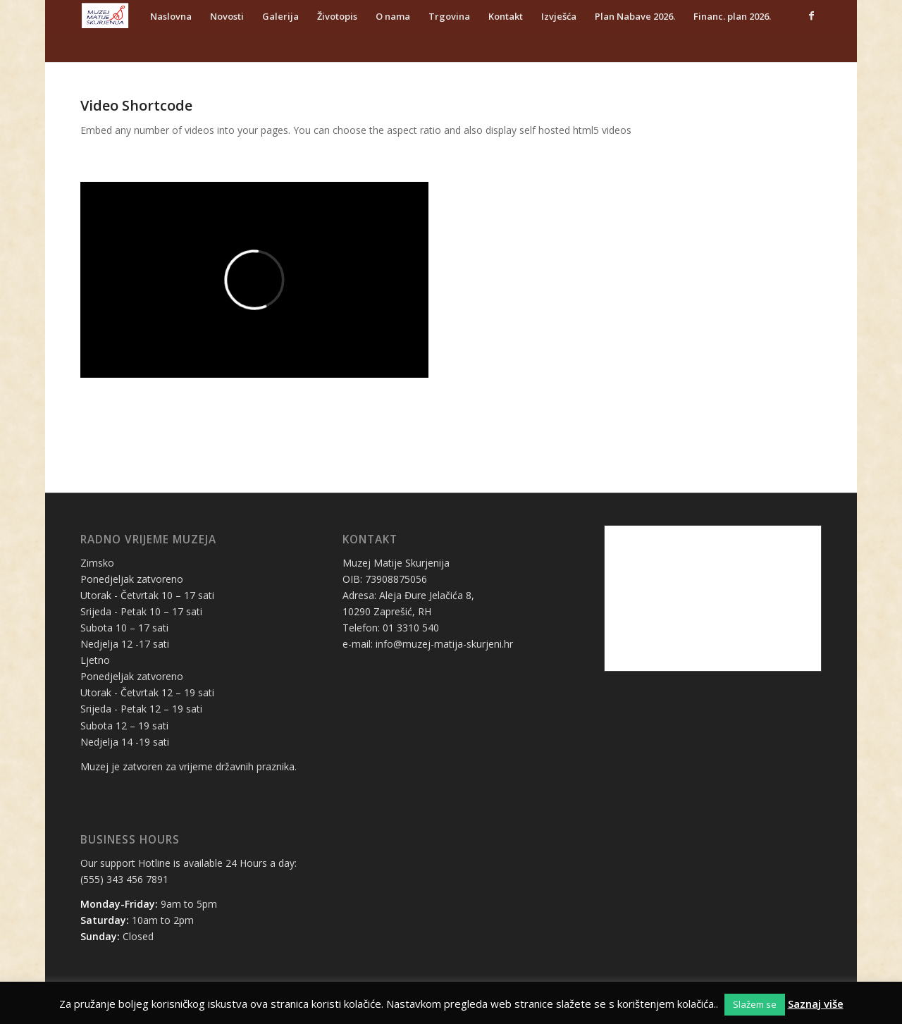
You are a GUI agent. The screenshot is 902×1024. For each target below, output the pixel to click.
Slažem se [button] (755, 1004)
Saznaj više (816, 1004)
